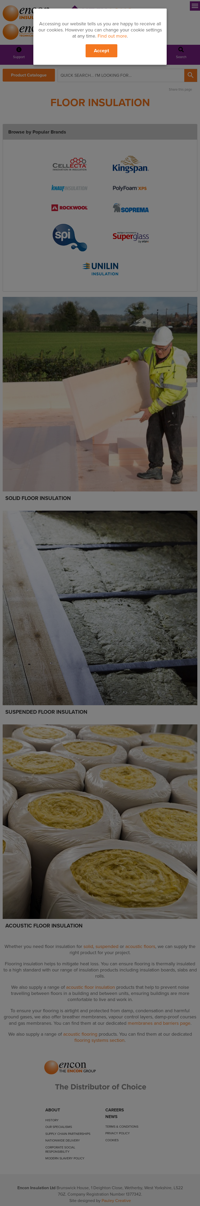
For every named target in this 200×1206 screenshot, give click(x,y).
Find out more (112, 36)
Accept (101, 51)
